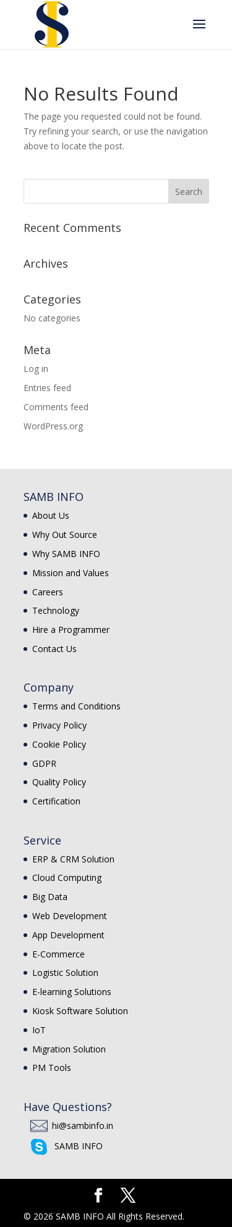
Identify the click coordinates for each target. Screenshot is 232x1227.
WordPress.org (53, 426)
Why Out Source (64, 534)
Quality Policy (59, 782)
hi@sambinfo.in (82, 1125)
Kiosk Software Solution (80, 1011)
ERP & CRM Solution (73, 859)
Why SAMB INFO (66, 554)
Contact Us (54, 649)
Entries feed (47, 388)
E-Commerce (58, 954)
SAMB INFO (78, 1146)
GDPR (44, 763)
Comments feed (56, 407)
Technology (55, 610)
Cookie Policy (59, 744)
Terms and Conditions (76, 706)
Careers (47, 592)
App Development (68, 935)
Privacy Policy (59, 725)
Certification (56, 801)
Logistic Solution (65, 972)
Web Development (69, 916)
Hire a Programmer (71, 629)
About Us (50, 515)
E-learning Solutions (71, 992)
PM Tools (51, 1067)
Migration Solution (69, 1049)
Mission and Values (70, 573)
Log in (36, 368)
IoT (39, 1030)
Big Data (49, 897)
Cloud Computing (66, 877)
